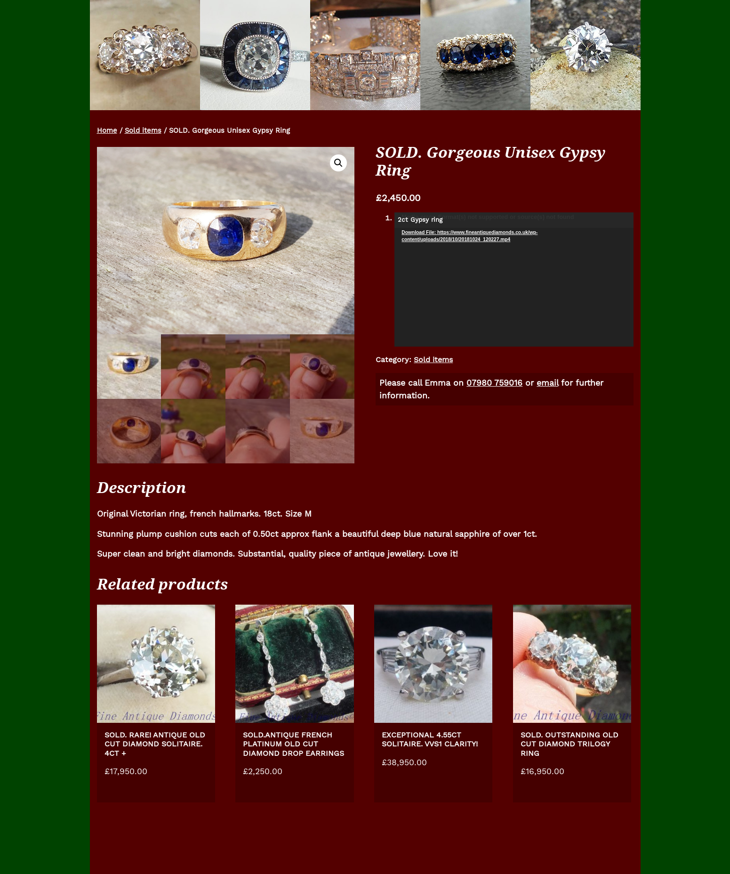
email (547, 383)
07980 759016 (494, 383)
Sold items (143, 130)
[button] (338, 162)
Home (107, 130)
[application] (513, 279)
